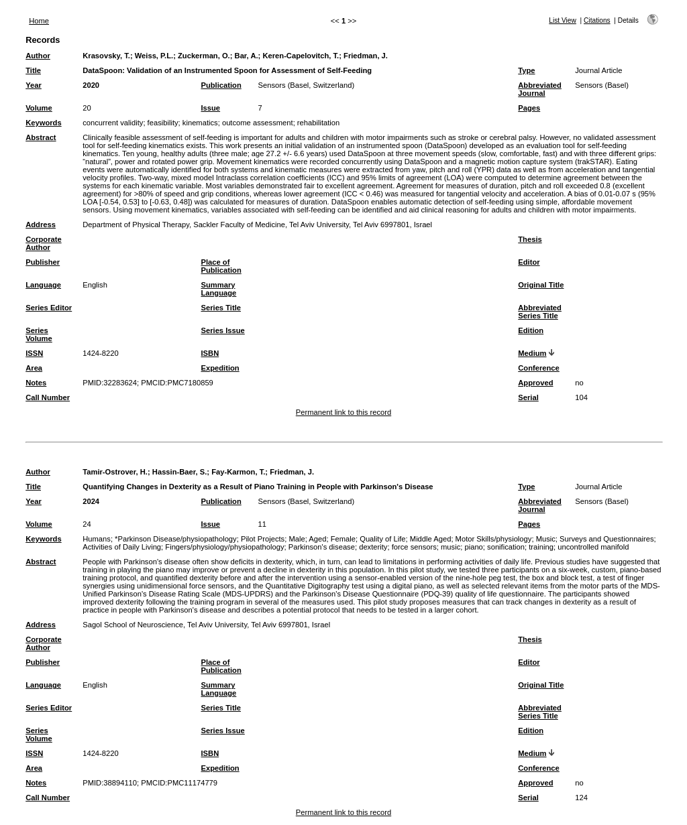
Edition (530, 330)
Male (296, 539)
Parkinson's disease (321, 547)
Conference (539, 368)
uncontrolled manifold (593, 547)
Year (33, 85)
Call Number (47, 397)
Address (40, 224)
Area (33, 368)
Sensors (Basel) (602, 85)
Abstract (40, 137)
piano (473, 547)
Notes (35, 383)
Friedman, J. (366, 56)
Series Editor (48, 308)
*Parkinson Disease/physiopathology (176, 539)
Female (343, 539)
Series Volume (38, 334)
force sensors (414, 547)
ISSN (34, 353)
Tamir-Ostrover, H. (115, 472)
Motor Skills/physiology (494, 539)
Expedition (220, 368)
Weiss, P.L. (154, 56)
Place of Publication (221, 266)
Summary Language (218, 289)
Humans (97, 539)
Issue (210, 108)
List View (562, 20)
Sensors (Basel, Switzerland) (306, 85)
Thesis (529, 239)
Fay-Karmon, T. (238, 472)
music (450, 547)
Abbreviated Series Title (540, 312)
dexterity (373, 547)
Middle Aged (431, 539)
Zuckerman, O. (204, 56)
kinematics (200, 123)
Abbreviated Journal (540, 89)
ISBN (210, 353)
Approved (535, 383)
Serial (528, 397)
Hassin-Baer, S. (179, 472)
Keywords (43, 123)
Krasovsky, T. (106, 56)
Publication (221, 85)
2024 (91, 501)
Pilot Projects (262, 539)
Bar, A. (246, 56)
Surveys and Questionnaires (607, 539)
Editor (528, 262)
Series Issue (222, 330)
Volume (38, 108)
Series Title (221, 308)
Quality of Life (382, 539)
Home (39, 21)
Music (546, 539)
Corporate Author (43, 243)
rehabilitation (318, 123)
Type (526, 70)
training (541, 547)
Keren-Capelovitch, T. (300, 56)
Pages (529, 108)
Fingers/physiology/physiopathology (224, 547)
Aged (317, 539)
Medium (532, 353)
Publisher (42, 262)
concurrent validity (113, 123)
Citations (597, 20)
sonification (506, 547)
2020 (91, 85)
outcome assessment (257, 123)
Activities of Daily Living (122, 547)
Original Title (541, 285)
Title (33, 70)
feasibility (163, 123)
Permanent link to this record (343, 412)
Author (37, 56)
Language (43, 285)
